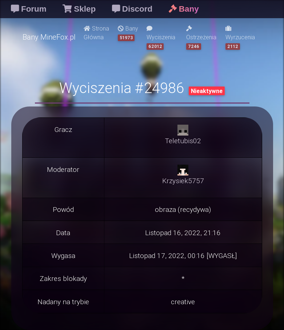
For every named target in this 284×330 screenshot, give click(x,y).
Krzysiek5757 (183, 180)
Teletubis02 (183, 140)
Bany (128, 33)
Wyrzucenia (240, 37)
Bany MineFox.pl (49, 36)
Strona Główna (96, 33)
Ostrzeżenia (201, 37)
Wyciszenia (161, 37)
